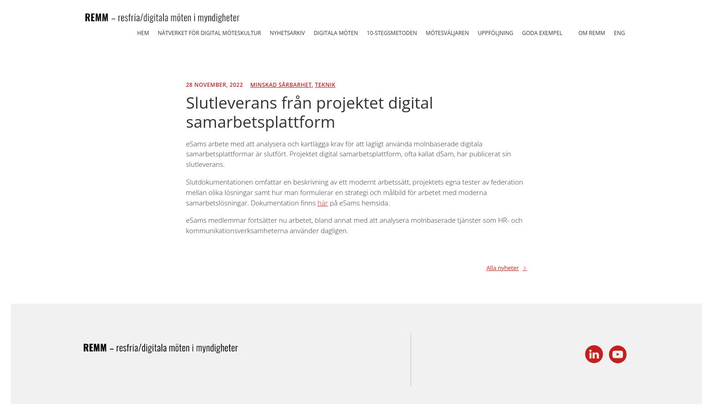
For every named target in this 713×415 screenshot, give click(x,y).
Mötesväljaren (447, 33)
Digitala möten (336, 33)
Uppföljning (495, 33)
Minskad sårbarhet (281, 85)
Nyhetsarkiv (287, 33)
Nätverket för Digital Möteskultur (209, 33)
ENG (619, 33)
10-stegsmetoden (392, 33)
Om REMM (591, 33)
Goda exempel (542, 33)
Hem (143, 33)
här (322, 202)
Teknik (325, 85)
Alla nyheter (503, 268)
